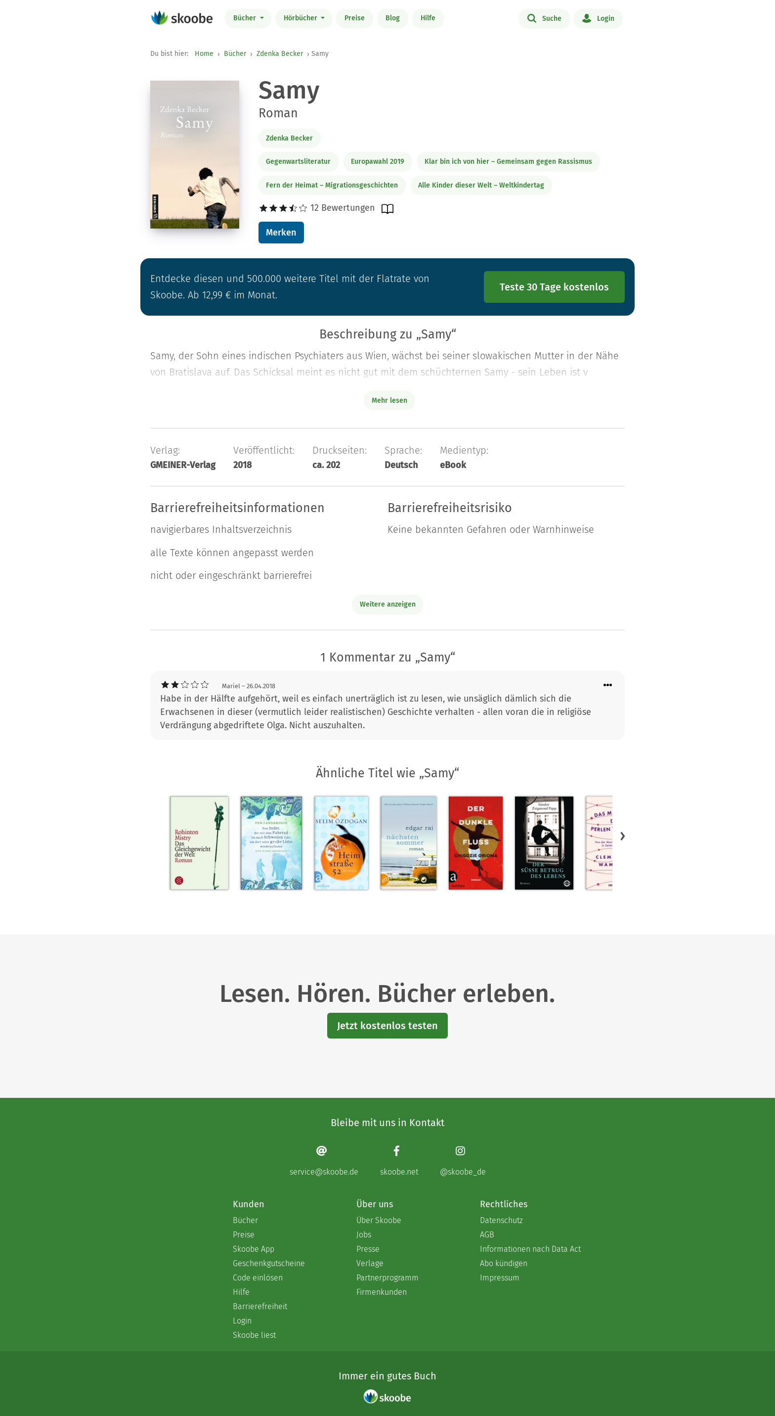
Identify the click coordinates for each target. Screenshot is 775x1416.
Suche (544, 18)
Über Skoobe (378, 1220)
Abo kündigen (503, 1263)
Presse (368, 1249)
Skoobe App (253, 1249)
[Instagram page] (463, 1161)
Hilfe (428, 18)
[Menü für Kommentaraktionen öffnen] (607, 685)
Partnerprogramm (387, 1277)
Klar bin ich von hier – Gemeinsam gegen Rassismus (508, 161)
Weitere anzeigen (388, 604)
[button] (622, 836)
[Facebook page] (399, 1161)
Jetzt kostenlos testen (387, 1026)
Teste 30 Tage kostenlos (554, 287)
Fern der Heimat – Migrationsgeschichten (332, 185)
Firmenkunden (381, 1292)
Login (598, 18)
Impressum (499, 1277)
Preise (354, 18)
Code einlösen (258, 1277)
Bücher (245, 18)
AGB (487, 1234)
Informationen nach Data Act (530, 1249)
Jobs (363, 1234)
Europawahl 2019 (377, 161)
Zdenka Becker (280, 53)
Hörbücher (301, 18)
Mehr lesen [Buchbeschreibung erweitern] (389, 400)
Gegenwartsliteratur (298, 161)
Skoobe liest (254, 1335)
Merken (281, 232)
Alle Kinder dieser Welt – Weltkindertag (481, 185)
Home (204, 53)
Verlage (370, 1263)
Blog (393, 18)
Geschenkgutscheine (269, 1263)
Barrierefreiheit (260, 1306)
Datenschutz (501, 1220)
